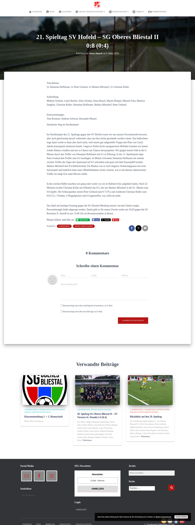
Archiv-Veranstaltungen (90, 11)
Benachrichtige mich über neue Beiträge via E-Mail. (83, 312)
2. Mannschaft (64, 226)
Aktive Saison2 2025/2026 (101, 410)
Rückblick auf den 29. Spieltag (146, 416)
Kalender (65, 11)
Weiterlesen (87, 440)
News (50, 11)
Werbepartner (157, 11)
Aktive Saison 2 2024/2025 (84, 226)
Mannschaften (119, 11)
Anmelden (81, 510)
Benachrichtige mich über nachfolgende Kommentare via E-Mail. (88, 306)
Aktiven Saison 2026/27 (41, 412)
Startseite (35, 11)
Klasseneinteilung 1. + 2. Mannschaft (43, 416)
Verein (138, 11)
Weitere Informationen (163, 517)
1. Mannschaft (30, 410)
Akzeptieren (181, 517)
